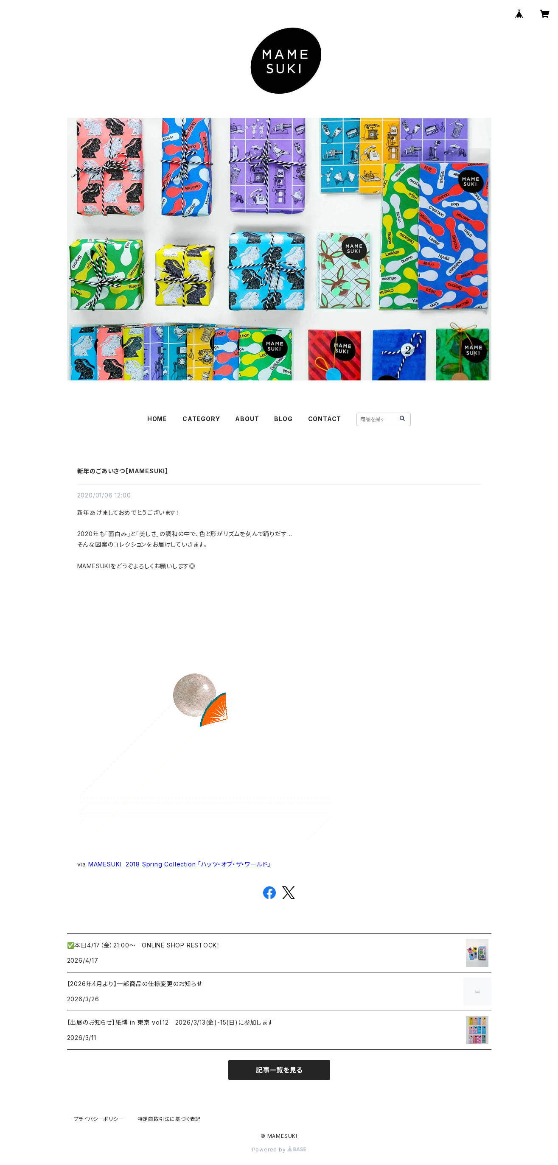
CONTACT (325, 418)
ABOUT (247, 418)
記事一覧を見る (279, 1070)
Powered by (279, 1149)
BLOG (283, 418)
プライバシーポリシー (99, 1119)
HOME (157, 418)
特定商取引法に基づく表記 (169, 1119)
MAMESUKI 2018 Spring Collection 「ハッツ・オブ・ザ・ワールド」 (179, 864)
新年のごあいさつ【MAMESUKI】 (122, 471)
